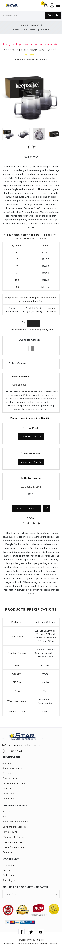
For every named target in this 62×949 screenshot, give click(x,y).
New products (9, 831)
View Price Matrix (31, 436)
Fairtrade (7, 852)
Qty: (24, 322)
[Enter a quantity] (33, 323)
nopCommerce (37, 939)
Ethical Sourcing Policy (14, 847)
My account (8, 865)
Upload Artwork (19, 376)
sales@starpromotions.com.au (27, 402)
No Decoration (32, 478)
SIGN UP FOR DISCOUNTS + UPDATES (25, 887)
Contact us (8, 798)
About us (7, 788)
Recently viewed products (16, 821)
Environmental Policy (13, 842)
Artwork (6, 773)
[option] (8, 134)
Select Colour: (17, 363)
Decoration (8, 793)
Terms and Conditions (13, 783)
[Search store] (31, 16)
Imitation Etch (32, 453)
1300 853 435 (12, 751)
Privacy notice (9, 778)
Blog (4, 816)
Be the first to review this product (31, 59)
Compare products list (13, 826)
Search (53, 15)
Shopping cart (9, 880)
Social (31, 518)
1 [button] (28, 146)
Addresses (8, 875)
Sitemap (6, 763)
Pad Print (32, 428)
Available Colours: (30, 339)
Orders (6, 870)
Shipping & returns (12, 768)
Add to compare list (46, 508)
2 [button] (33, 146)
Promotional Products (13, 837)
